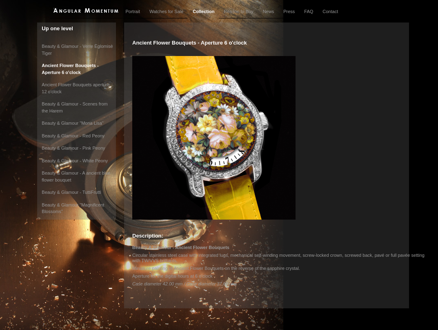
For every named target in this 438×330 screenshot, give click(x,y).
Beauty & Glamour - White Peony (75, 160)
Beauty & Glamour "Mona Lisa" (73, 123)
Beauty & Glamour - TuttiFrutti (71, 192)
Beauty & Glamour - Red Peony (73, 135)
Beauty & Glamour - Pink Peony (73, 148)
